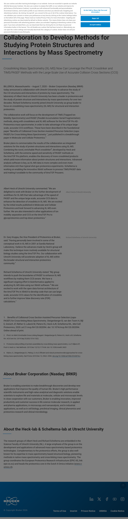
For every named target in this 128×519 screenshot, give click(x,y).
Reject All (95, 18)
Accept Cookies (95, 25)
